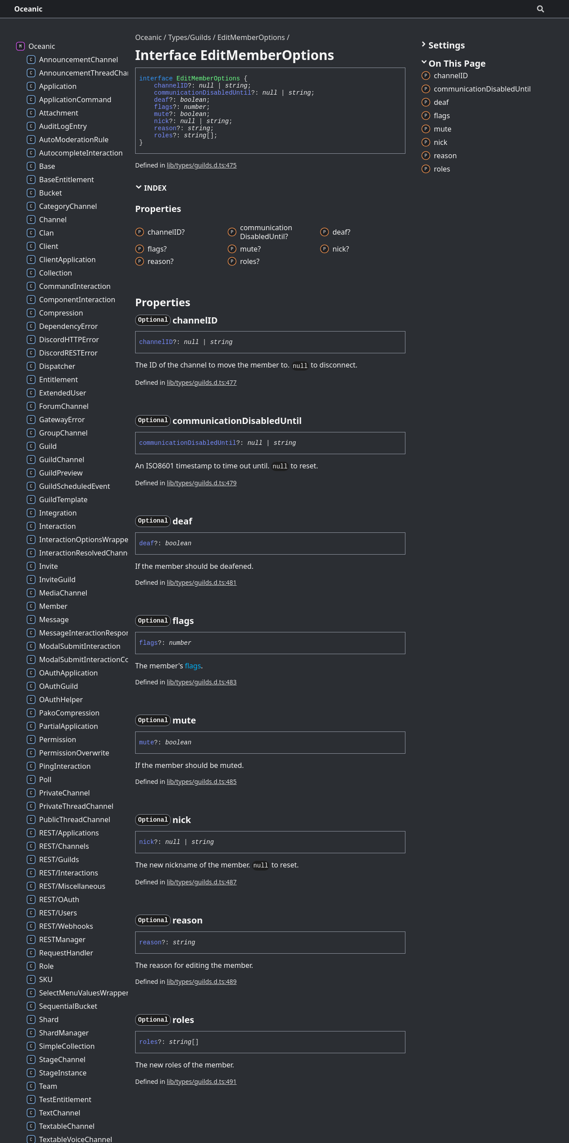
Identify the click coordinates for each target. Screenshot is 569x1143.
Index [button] (151, 188)
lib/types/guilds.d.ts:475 (201, 165)
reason (165, 128)
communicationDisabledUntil (202, 92)
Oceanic (28, 9)
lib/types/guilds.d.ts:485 (201, 781)
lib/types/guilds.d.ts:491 (201, 1081)
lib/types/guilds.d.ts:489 (201, 981)
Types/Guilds (189, 37)
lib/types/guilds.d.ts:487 (201, 882)
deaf (161, 100)
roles (163, 135)
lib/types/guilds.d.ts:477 (201, 382)
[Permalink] (225, 320)
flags (163, 107)
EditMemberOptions (251, 37)
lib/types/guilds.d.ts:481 (201, 582)
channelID (171, 85)
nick (161, 121)
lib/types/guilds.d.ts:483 (201, 682)
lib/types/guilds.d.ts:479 (201, 483)
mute (161, 114)
